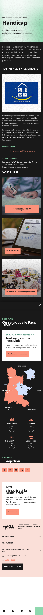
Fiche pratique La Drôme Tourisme (22, 151)
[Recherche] (30, 611)
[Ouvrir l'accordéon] (21, 537)
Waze (13, 560)
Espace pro (15, 30)
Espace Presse (12, 438)
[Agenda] (4, 611)
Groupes (31, 421)
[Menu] (39, 611)
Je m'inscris (12, 512)
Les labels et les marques (12, 33)
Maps (7, 560)
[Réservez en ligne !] (22, 611)
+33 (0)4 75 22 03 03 (12, 566)
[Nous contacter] (13, 611)
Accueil (5, 30)
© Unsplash (37, 180)
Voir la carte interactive (17, 354)
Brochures (12, 421)
